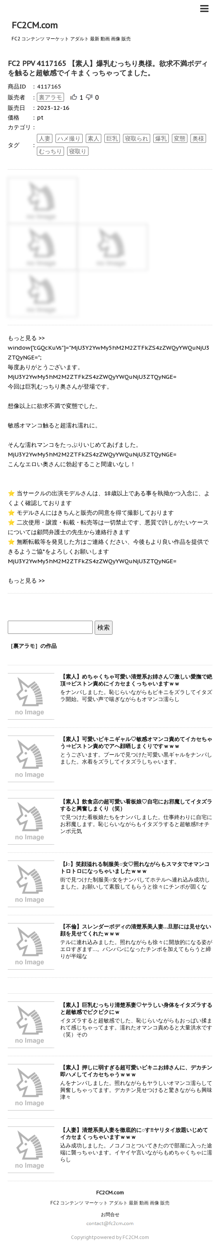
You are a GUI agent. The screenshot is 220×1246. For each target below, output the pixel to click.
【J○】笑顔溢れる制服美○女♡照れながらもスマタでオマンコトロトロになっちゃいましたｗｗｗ (135, 868)
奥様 (198, 138)
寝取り (78, 151)
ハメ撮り (69, 138)
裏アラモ (50, 97)
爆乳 (161, 138)
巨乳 (112, 138)
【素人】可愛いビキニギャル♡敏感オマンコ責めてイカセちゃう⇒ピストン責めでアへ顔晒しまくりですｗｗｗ (136, 743)
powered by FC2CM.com (121, 1237)
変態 (179, 138)
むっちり (50, 151)
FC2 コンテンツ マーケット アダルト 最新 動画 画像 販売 (110, 1203)
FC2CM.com (35, 25)
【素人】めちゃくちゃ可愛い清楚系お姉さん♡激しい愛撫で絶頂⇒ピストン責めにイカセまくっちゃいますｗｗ (136, 680)
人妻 (44, 138)
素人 (93, 138)
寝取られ (136, 138)
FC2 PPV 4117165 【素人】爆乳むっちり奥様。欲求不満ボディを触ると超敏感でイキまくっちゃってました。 (108, 68)
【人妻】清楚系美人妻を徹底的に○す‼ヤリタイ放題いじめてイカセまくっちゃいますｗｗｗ (134, 1133)
